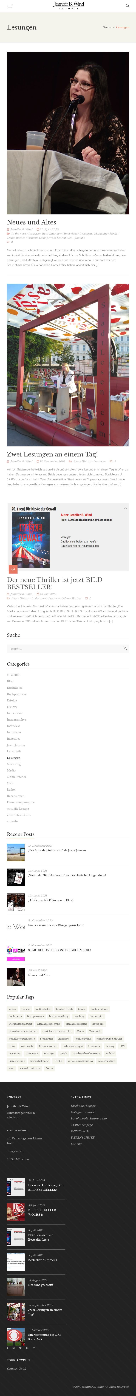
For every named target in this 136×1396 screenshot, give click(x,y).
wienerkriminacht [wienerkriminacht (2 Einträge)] (29, 1068)
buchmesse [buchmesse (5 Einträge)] (15, 1016)
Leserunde (14, 751)
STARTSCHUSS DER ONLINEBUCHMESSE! (59, 950)
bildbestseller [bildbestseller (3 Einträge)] (43, 1009)
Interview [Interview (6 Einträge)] (63, 1038)
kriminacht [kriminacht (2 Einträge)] (27, 1046)
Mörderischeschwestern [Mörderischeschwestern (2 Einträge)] (86, 1053)
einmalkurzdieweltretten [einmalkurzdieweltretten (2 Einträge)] (23, 1031)
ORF (10, 783)
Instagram (14, 1348)
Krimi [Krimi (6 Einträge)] (12, 1046)
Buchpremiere (17, 694)
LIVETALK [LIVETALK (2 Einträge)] (32, 1053)
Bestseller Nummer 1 (42, 1260)
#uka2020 (14, 675)
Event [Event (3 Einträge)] (80, 1031)
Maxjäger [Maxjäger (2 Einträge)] (49, 1053)
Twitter (20, 1348)
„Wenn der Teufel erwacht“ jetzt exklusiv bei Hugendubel (67, 875)
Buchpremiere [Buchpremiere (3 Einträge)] (35, 1016)
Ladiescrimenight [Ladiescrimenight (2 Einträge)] (73, 1046)
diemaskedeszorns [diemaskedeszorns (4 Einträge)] (76, 1023)
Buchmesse (14, 687)
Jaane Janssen (16, 745)
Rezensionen (15, 796)
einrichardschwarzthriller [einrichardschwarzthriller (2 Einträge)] (57, 1031)
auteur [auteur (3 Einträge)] (12, 1009)
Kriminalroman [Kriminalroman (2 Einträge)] (48, 1046)
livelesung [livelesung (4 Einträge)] (14, 1053)
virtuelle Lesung (37, 244)
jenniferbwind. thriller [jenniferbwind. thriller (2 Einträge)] (109, 1038)
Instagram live (37, 240)
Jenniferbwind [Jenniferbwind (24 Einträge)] (83, 1038)
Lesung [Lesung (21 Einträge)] (110, 1046)
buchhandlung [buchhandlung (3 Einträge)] (99, 1009)
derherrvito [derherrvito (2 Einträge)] (96, 1016)
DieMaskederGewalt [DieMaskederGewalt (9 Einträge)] (20, 1023)
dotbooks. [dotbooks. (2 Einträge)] (98, 1023)
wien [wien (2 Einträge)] (11, 1068)
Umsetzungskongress (21, 802)
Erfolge (12, 700)
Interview (55, 240)
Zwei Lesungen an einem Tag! (52, 468)
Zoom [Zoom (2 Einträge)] (49, 1068)
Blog (76, 475)
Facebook (7, 1348)
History (86, 475)
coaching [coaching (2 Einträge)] (79, 1016)
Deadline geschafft (40, 1285)
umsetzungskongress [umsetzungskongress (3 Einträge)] (80, 1061)
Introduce (13, 738)
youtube (80, 244)
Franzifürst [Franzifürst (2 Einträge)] (46, 1038)
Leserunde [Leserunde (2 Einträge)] (94, 1046)
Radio (11, 789)
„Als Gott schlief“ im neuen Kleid (50, 900)
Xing (34, 1348)
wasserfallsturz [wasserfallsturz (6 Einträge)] (106, 1061)
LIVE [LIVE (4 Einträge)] (122, 1046)
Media (113, 240)
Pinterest (27, 1348)
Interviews (70, 240)
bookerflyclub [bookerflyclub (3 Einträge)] (64, 1009)
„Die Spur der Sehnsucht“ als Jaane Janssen (57, 850)
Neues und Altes (31, 228)
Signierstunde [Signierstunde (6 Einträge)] (17, 1061)
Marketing (100, 240)
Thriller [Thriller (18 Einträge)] (58, 1061)
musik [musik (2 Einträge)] (63, 1053)
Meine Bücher (16, 244)
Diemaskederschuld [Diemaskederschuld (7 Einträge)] (48, 1023)
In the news (18, 240)
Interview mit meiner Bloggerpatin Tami (55, 925)
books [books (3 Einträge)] (81, 1009)
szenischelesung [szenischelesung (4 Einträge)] (39, 1061)
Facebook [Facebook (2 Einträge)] (95, 1031)
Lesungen (86, 240)
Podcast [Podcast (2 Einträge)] (110, 1053)
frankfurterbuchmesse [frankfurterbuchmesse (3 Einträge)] (22, 1038)
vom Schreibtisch (61, 244)
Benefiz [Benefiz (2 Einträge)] (26, 1009)
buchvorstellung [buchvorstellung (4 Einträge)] (59, 1016)
